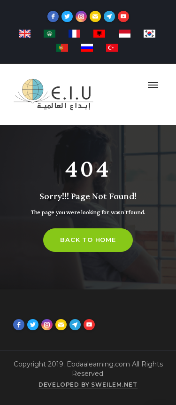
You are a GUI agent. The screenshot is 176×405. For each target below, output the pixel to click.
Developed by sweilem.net (88, 384)
